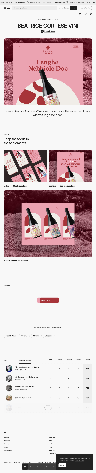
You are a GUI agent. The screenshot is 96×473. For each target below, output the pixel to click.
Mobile (6, 186)
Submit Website (85, 8)
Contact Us (52, 453)
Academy (52, 437)
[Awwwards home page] (25, 467)
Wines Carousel (10, 260)
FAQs (50, 447)
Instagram (48, 462)
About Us (51, 450)
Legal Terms (17, 462)
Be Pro (74, 8)
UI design (48, 336)
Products (24, 261)
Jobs (50, 440)
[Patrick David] (48, 31)
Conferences (8, 450)
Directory (6, 447)
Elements (55, 467)
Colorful (24, 336)
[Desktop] (70, 166)
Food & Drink (11, 336)
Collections (7, 440)
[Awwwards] (8, 8)
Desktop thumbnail (67, 186)
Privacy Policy (27, 462)
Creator (32, 467)
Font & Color (40, 467)
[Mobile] (25, 166)
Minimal (36, 336)
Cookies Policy (8, 462)
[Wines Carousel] (48, 223)
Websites (6, 437)
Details (48, 467)
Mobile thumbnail (20, 186)
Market (51, 444)
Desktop (52, 186)
